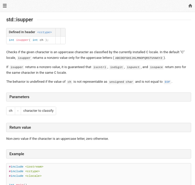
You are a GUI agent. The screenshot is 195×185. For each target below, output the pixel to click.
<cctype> (44, 32)
